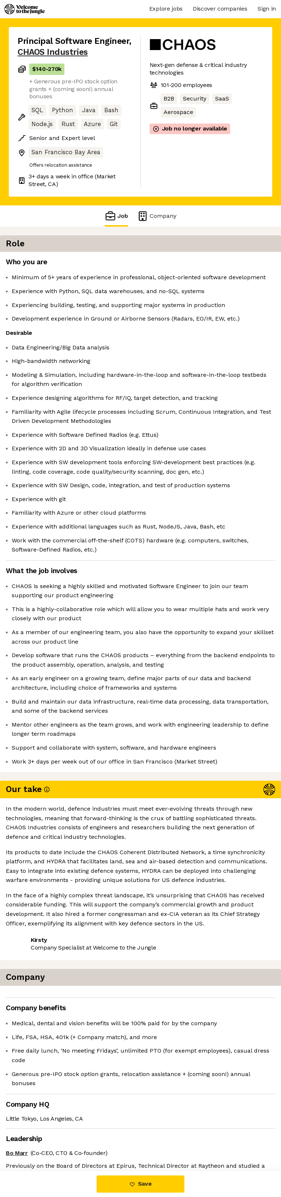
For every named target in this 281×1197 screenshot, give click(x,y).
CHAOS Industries (53, 52)
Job (116, 216)
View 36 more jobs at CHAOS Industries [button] (72, 1140)
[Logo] (24, 9)
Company (156, 216)
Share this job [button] (38, 1127)
